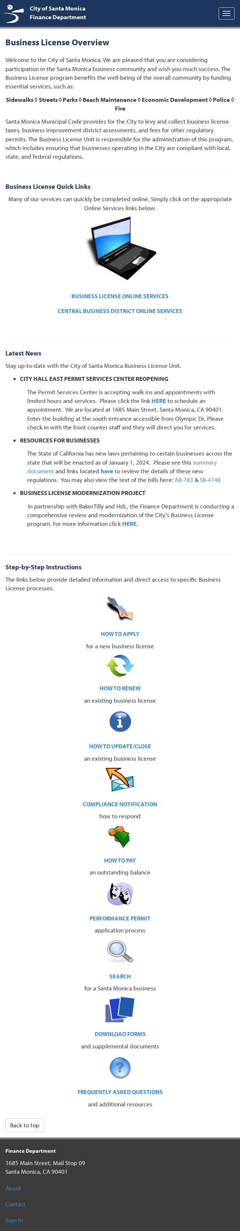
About (13, 1188)
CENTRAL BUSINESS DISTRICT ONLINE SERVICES (120, 311)
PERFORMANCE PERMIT (120, 918)
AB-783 (184, 479)
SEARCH (120, 976)
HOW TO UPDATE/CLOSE (120, 746)
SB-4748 (210, 479)
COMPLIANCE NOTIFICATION (120, 804)
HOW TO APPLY (120, 633)
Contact (15, 1204)
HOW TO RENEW (120, 688)
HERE (159, 400)
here (107, 471)
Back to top (25, 1125)
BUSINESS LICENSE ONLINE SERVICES (120, 296)
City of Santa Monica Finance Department (58, 12)
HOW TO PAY (120, 860)
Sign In (14, 1220)
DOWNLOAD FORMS (120, 1033)
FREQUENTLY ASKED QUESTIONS (120, 1091)
